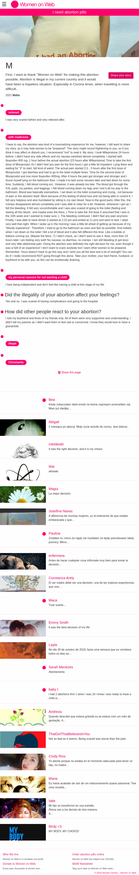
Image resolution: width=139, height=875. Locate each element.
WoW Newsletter (82, 863)
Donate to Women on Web (19, 863)
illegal (12, 343)
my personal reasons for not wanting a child (37, 277)
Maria (53, 778)
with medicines (18, 137)
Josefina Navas (61, 511)
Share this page (69, 372)
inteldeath (56, 444)
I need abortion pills (69, 12)
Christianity (16, 362)
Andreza (55, 712)
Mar (52, 466)
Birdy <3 (55, 826)
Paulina (54, 533)
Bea (52, 400)
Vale (52, 801)
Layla (53, 645)
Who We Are (10, 854)
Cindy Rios (57, 756)
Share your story (121, 75)
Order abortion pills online (88, 854)
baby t (53, 689)
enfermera (57, 556)
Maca (53, 600)
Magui (53, 489)
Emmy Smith (58, 622)
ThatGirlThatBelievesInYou (69, 734)
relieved (13, 112)
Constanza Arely (61, 578)
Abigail (54, 422)
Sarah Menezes (61, 667)
